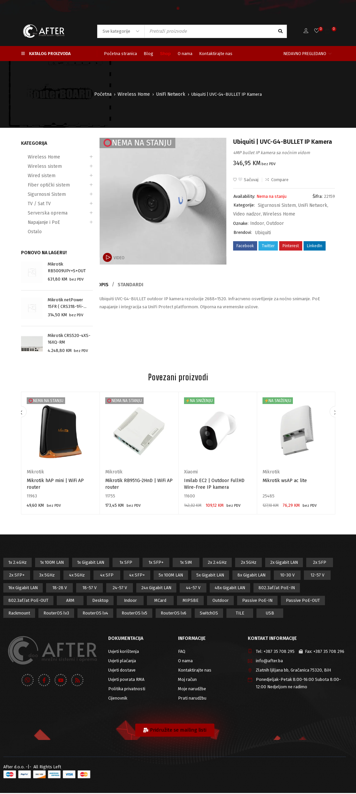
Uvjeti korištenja (123, 652)
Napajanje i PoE (36, 222)
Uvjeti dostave (122, 671)
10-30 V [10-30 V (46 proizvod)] (287, 575)
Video (118, 258)
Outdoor (273, 221)
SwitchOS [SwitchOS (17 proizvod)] (209, 614)
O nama (185, 661)
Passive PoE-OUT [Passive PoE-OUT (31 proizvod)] (303, 601)
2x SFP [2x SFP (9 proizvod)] (319, 563)
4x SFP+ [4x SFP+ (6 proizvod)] (137, 575)
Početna (106, 94)
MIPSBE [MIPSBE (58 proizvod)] (190, 601)
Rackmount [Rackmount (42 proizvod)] (19, 614)
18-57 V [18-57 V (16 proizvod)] (89, 588)
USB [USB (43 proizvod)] (270, 614)
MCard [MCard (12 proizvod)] (160, 601)
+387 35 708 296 (328, 652)
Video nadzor (245, 213)
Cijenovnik (117, 699)
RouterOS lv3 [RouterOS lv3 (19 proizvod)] (56, 614)
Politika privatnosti (126, 689)
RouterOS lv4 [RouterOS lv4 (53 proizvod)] (95, 614)
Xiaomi (190, 472)
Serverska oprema (38, 213)
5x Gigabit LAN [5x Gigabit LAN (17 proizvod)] (210, 575)
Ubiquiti (262, 230)
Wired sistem (33, 175)
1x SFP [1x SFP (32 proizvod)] (126, 563)
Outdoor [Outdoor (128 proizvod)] (220, 601)
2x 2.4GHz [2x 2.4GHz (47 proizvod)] (217, 563)
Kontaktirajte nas (194, 671)
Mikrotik (34, 472)
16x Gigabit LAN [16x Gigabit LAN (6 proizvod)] (23, 588)
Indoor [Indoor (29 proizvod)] (130, 601)
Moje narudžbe (192, 689)
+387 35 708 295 (279, 652)
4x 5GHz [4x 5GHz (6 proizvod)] (77, 575)
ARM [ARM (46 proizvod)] (70, 601)
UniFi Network (169, 94)
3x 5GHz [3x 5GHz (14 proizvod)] (47, 575)
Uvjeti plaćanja (122, 661)
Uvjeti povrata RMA (126, 680)
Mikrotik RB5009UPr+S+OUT (67, 267)
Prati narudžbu (192, 699)
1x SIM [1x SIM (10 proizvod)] (186, 563)
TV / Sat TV (31, 203)
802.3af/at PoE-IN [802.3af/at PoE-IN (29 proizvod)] (276, 588)
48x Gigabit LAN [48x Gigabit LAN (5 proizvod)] (230, 588)
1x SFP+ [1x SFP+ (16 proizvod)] (156, 563)
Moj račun (187, 680)
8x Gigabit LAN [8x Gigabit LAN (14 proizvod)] (251, 575)
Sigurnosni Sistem (39, 194)
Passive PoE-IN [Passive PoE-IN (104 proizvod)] (257, 601)
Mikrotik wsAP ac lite (284, 481)
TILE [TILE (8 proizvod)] (240, 614)
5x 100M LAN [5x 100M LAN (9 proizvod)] (171, 575)
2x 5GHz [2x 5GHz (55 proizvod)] (248, 563)
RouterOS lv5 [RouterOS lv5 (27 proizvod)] (134, 614)
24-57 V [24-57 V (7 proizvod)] (120, 588)
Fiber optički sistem (40, 184)
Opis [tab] (104, 284)
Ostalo (27, 231)
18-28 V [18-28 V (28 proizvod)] (59, 588)
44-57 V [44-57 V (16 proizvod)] (193, 588)
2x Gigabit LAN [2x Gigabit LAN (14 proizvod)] (284, 563)
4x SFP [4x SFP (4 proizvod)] (107, 575)
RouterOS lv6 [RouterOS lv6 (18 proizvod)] (173, 614)
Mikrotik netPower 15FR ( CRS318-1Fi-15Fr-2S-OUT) (65, 304)
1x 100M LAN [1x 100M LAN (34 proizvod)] (52, 563)
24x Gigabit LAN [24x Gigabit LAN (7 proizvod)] (156, 588)
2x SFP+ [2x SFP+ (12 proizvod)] (17, 575)
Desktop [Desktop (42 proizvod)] (100, 601)
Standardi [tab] (133, 284)
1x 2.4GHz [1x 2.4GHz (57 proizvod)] (17, 563)
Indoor (256, 221)
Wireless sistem (36, 166)
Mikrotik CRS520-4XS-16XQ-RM (69, 339)
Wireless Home (135, 94)
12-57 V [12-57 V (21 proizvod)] (317, 575)
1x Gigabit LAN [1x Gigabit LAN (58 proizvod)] (90, 563)
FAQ (181, 652)
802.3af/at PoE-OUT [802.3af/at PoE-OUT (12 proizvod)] (28, 601)
